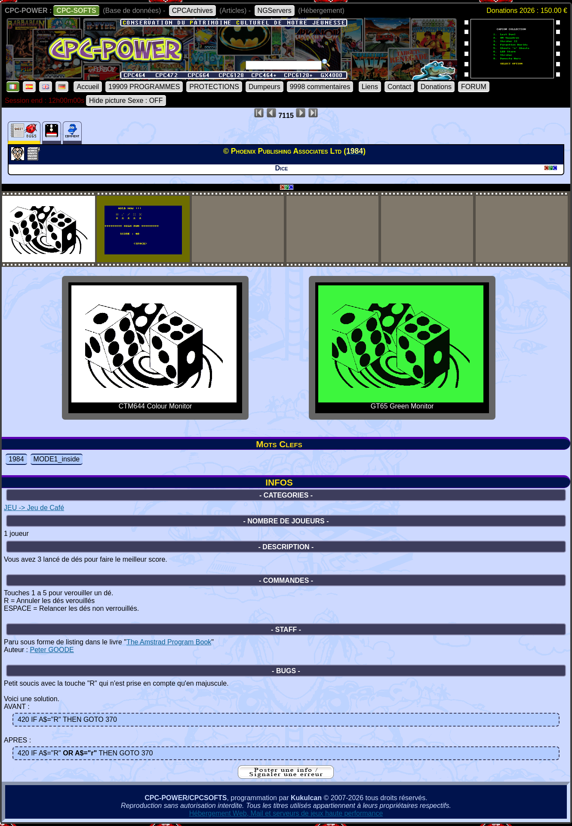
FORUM (473, 86)
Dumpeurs (264, 86)
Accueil (88, 86)
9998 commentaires (320, 86)
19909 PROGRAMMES (144, 86)
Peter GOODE (52, 649)
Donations (436, 86)
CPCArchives (192, 10)
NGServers (275, 10)
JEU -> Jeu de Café (34, 507)
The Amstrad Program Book (168, 642)
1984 (16, 459)
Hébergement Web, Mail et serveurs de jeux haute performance (286, 813)
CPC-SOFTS (76, 10)
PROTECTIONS (214, 86)
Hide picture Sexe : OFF (126, 100)
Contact (399, 86)
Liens (370, 86)
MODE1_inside (57, 459)
